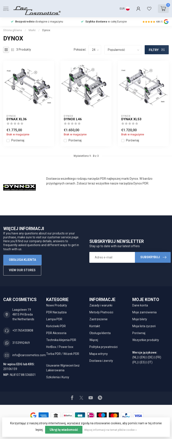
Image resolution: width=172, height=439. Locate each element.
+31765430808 (22, 330)
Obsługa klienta (22, 259)
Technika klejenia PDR (61, 340)
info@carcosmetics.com (29, 355)
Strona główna (12, 30)
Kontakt (94, 326)
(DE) (151, 357)
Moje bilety (139, 319)
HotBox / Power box (59, 347)
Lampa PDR (54, 319)
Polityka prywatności (103, 347)
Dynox (46, 30)
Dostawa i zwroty (101, 360)
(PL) (135, 362)
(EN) (143, 357)
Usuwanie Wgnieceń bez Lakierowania (63, 368)
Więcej (93, 340)
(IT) (150, 362)
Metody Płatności (101, 312)
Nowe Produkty (56, 305)
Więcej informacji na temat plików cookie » (110, 429)
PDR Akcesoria (56, 333)
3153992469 (21, 342)
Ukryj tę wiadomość (64, 429)
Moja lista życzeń (144, 326)
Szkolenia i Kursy (57, 377)
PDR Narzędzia (56, 312)
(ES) (143, 362)
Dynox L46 (73, 119)
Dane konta (140, 305)
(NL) (135, 357)
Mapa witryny (98, 354)
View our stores (22, 270)
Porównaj (17, 140)
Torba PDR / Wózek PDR (62, 354)
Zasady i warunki (100, 305)
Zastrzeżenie (98, 319)
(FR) (158, 357)
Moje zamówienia (144, 312)
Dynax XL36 (17, 119)
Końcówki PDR (56, 326)
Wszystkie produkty (145, 340)
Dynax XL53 (131, 119)
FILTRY (156, 50)
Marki (32, 30)
